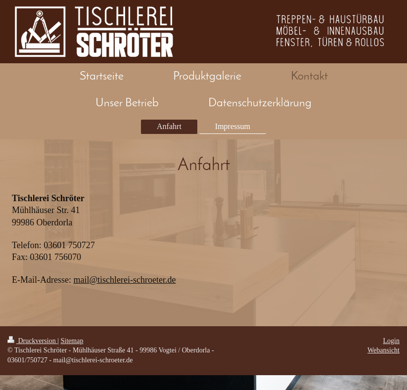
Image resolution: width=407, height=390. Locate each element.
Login (391, 341)
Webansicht (383, 350)
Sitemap (72, 341)
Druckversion (32, 341)
